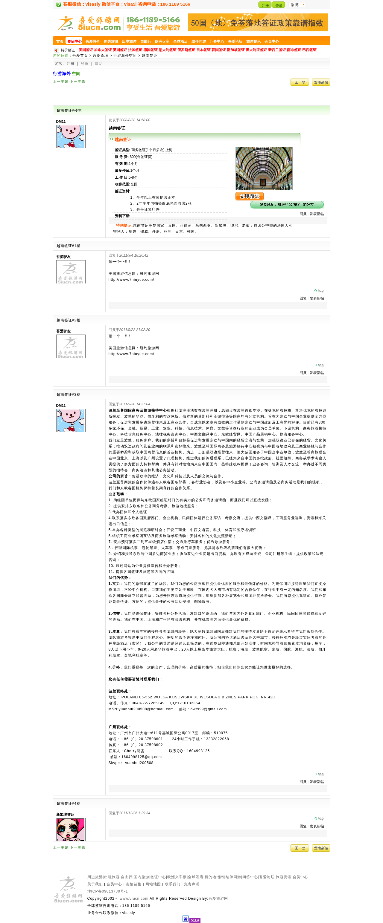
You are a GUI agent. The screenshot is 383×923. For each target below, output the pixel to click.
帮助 (99, 64)
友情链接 (134, 884)
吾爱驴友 (63, 257)
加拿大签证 (103, 50)
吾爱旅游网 (218, 898)
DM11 (61, 121)
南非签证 (294, 50)
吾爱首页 (80, 55)
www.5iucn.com (134, 898)
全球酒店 (195, 877)
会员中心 (300, 877)
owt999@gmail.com (209, 709)
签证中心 (158, 877)
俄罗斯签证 (186, 50)
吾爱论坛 (100, 55)
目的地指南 (214, 877)
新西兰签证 (277, 50)
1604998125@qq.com (141, 757)
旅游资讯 (283, 877)
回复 (303, 214)
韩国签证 (219, 50)
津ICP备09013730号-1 (107, 891)
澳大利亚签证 (256, 50)
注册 (265, 6)
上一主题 (61, 81)
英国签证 (120, 50)
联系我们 (172, 884)
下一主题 (77, 81)
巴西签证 (309, 50)
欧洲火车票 (177, 877)
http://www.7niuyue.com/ (131, 279)
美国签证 (86, 50)
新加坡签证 (236, 50)
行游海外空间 (125, 55)
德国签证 (150, 50)
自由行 (127, 877)
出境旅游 (112, 877)
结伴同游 (233, 877)
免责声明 (192, 884)
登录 (278, 6)
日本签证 (203, 50)
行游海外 (62, 73)
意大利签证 (168, 50)
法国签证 (135, 50)
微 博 (295, 5)
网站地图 (153, 884)
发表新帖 (317, 214)
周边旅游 (95, 877)
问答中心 (250, 877)
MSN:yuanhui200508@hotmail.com (141, 709)
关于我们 (95, 884)
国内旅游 (141, 877)
